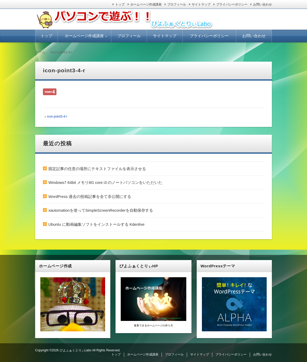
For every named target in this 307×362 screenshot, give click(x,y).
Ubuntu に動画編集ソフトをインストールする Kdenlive (96, 224)
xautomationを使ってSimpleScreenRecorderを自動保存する (100, 210)
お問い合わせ (262, 4)
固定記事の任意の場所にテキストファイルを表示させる (97, 168)
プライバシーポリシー (231, 4)
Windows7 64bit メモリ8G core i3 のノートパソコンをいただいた (105, 182)
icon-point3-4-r (57, 116)
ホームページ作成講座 (146, 4)
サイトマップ (201, 4)
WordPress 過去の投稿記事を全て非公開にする (89, 196)
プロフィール (176, 4)
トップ (120, 4)
